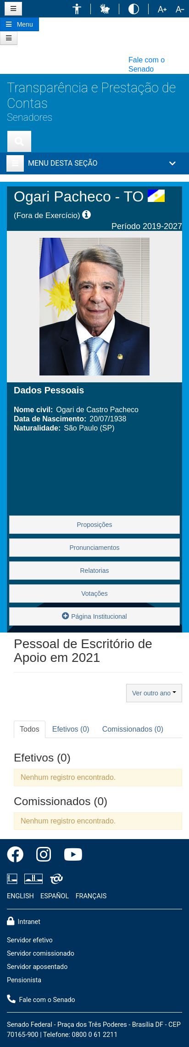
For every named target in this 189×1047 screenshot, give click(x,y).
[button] (76, 9)
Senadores (29, 117)
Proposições (94, 524)
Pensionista (24, 980)
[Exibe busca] (19, 141)
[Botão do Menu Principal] (19, 24)
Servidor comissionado (40, 953)
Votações (94, 593)
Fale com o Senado (146, 64)
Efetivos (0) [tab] (70, 729)
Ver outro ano (154, 693)
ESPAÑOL (54, 896)
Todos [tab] (29, 729)
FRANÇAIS (91, 896)
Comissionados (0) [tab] (132, 729)
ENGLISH (20, 896)
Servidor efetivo (30, 940)
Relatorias (94, 570)
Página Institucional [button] (94, 615)
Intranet (23, 921)
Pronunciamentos (95, 547)
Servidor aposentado (37, 967)
